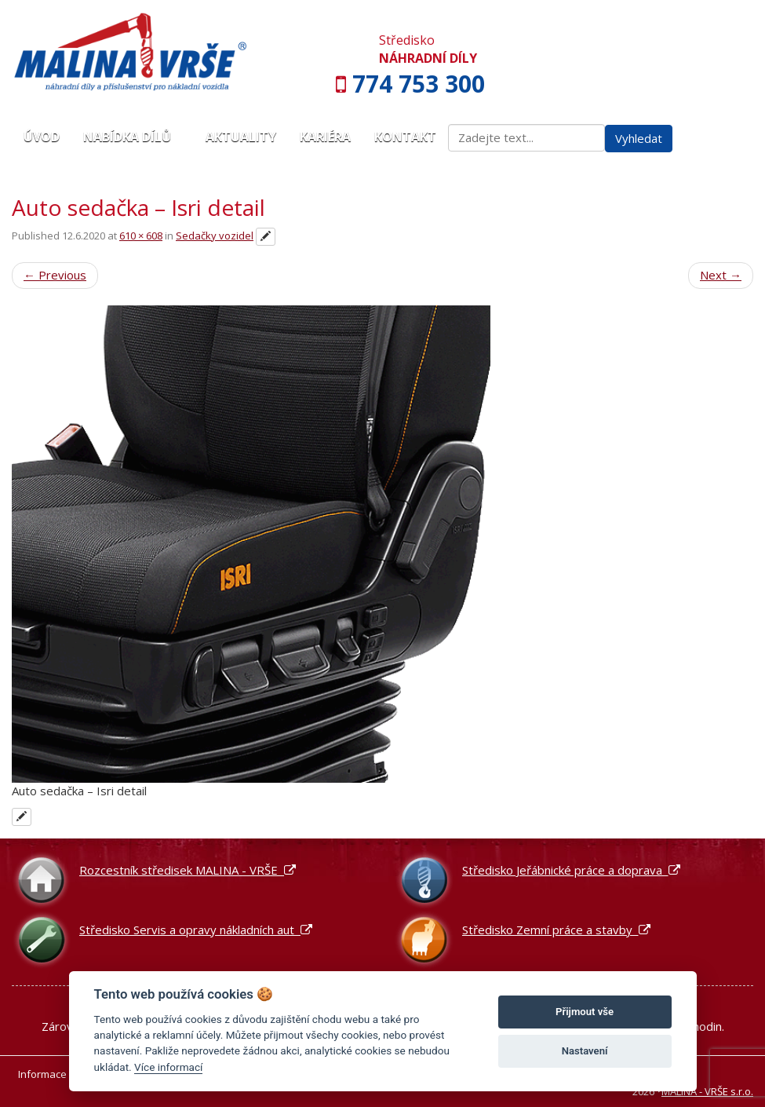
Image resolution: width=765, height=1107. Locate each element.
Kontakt (405, 136)
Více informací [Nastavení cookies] (168, 1067)
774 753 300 (418, 84)
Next (720, 275)
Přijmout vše (585, 1011)
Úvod (42, 136)
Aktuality (241, 136)
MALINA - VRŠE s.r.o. (707, 1091)
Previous (55, 275)
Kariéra (325, 136)
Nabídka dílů (132, 136)
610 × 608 (140, 235)
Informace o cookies (66, 1074)
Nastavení (585, 1051)
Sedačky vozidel (214, 235)
